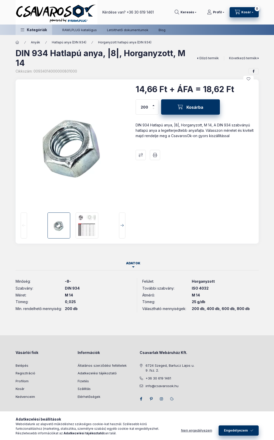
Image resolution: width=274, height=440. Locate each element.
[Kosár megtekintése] (244, 12)
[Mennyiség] (144, 107)
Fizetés (83, 381)
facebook (141, 399)
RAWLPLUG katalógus (79, 30)
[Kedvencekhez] (248, 79)
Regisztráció (25, 373)
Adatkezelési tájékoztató (97, 373)
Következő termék (243, 58)
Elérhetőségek (89, 397)
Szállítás (84, 389)
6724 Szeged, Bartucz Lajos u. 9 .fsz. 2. (170, 368)
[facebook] (253, 71)
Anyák (35, 42)
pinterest (151, 399)
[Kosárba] (190, 107)
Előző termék (209, 58)
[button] (34, 30)
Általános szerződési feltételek (102, 365)
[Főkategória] (17, 42)
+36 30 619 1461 (140, 12)
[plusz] (153, 103)
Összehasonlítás (141, 155)
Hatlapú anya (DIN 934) (69, 42)
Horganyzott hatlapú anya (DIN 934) (124, 42)
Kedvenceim (25, 397)
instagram (162, 399)
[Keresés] (185, 12)
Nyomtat (155, 155)
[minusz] (153, 110)
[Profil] (216, 12)
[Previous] (24, 225)
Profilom (22, 381)
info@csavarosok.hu (162, 386)
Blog (162, 30)
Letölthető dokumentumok (127, 30)
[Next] (122, 225)
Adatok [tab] (133, 263)
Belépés (22, 365)
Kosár (20, 389)
